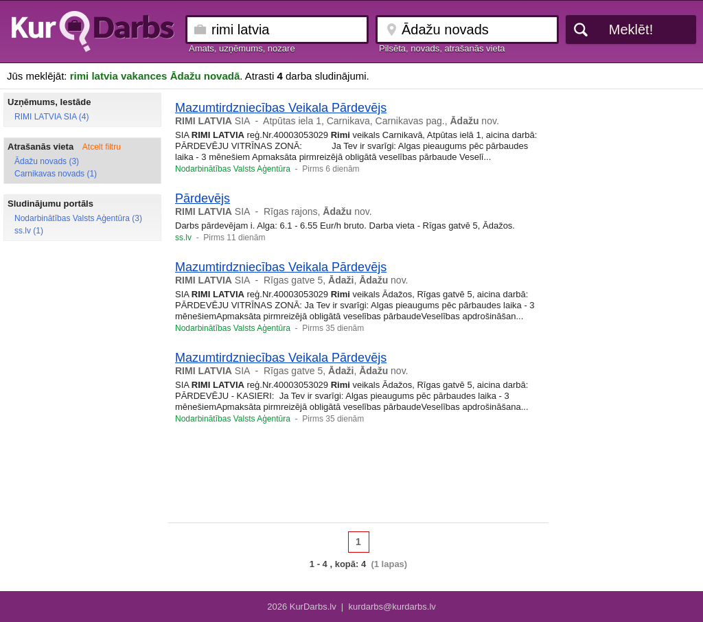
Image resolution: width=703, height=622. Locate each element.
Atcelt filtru (101, 147)
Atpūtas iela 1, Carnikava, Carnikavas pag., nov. (381, 120)
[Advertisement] (358, 478)
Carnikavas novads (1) (55, 173)
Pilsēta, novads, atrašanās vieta (442, 48)
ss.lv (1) (28, 230)
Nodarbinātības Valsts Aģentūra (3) (78, 218)
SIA (212, 120)
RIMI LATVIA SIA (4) (51, 117)
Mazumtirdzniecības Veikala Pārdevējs (281, 108)
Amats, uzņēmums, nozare (242, 48)
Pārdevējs (202, 198)
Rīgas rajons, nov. (318, 211)
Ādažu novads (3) (46, 161)
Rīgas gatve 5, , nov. (336, 280)
